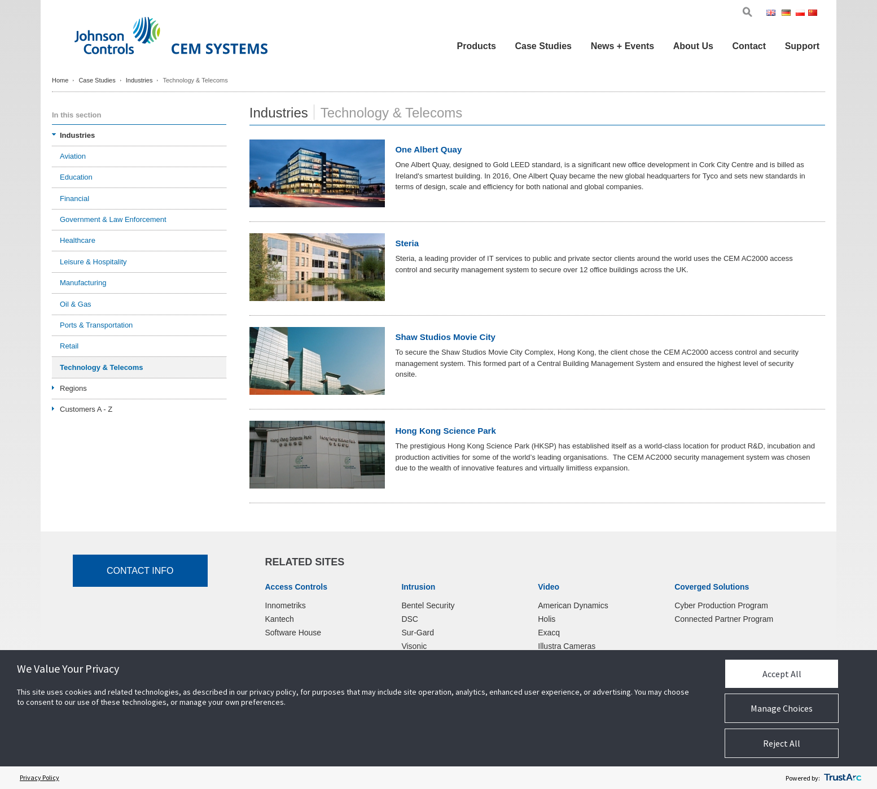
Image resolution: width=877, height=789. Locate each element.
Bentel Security (427, 605)
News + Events (623, 46)
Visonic (414, 646)
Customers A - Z (86, 409)
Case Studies (543, 46)
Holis (546, 619)
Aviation (73, 156)
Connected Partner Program (723, 619)
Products (476, 46)
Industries (139, 80)
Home (60, 80)
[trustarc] (842, 778)
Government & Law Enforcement (113, 219)
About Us (693, 46)
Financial (74, 198)
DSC (409, 619)
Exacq (549, 632)
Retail (69, 346)
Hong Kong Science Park (445, 430)
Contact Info (140, 571)
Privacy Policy (39, 777)
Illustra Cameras (566, 646)
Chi (813, 14)
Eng (772, 14)
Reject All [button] (781, 743)
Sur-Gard (417, 632)
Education (76, 177)
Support (802, 46)
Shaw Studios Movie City (445, 337)
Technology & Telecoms (101, 367)
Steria (407, 243)
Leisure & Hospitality (93, 262)
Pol (801, 14)
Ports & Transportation (96, 325)
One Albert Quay (428, 149)
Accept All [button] (781, 673)
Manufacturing (83, 282)
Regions (73, 388)
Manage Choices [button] (782, 708)
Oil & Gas (75, 304)
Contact (749, 46)
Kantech (279, 619)
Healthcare (77, 240)
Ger (788, 14)
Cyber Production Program (721, 605)
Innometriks (285, 605)
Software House (293, 632)
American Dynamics (573, 605)
